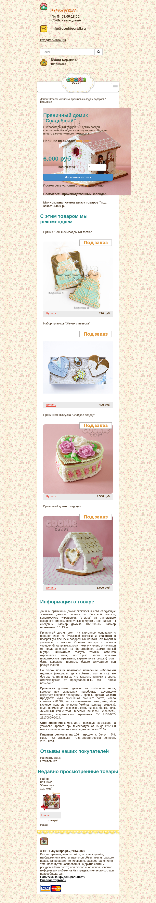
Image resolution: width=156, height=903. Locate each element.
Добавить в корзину (78, 177)
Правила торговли (53, 880)
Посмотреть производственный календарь (75, 194)
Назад (44, 824)
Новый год (46, 102)
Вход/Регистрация (53, 40)
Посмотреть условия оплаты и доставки (74, 185)
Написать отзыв (50, 757)
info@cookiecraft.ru (63, 28)
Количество (66, 167)
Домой (44, 99)
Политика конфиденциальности (62, 877)
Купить (51, 313)
